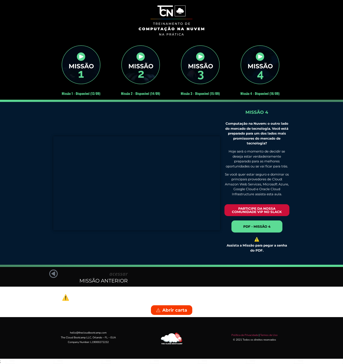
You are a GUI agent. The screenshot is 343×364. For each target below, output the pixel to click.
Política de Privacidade (244, 335)
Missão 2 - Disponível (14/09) (140, 93)
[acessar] (54, 274)
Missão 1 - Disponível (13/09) (81, 93)
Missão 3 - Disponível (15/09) (200, 93)
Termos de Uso (269, 335)
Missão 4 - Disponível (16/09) (260, 93)
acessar (118, 273)
